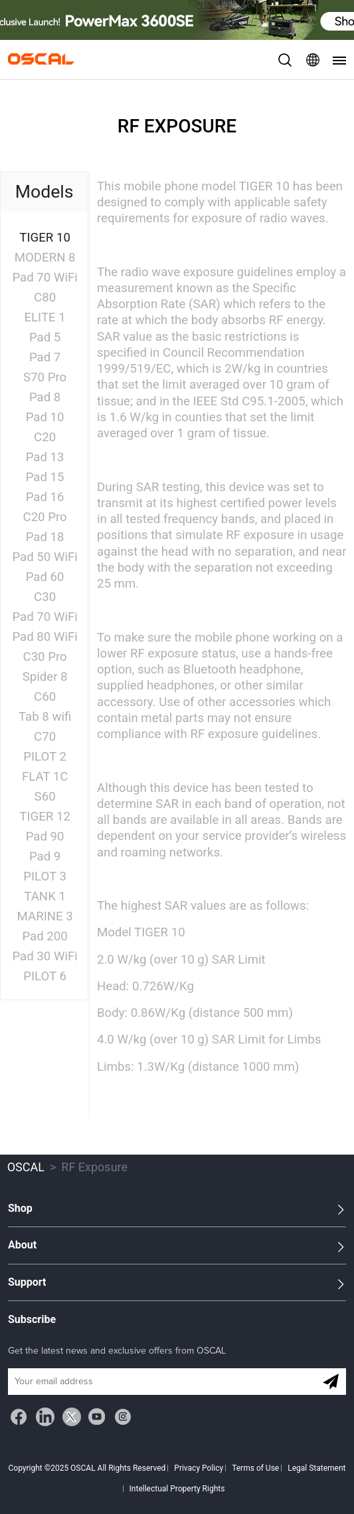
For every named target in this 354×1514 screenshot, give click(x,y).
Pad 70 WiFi (44, 277)
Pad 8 (44, 397)
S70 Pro (44, 377)
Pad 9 (44, 856)
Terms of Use (255, 1468)
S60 (45, 796)
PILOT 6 (44, 976)
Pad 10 (45, 417)
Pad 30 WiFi (44, 956)
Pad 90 (45, 836)
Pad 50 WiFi (44, 557)
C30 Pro (45, 657)
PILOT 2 (44, 756)
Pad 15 (45, 477)
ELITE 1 (44, 317)
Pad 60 (45, 577)
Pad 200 (44, 936)
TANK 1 (45, 896)
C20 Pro (45, 517)
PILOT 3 (44, 876)
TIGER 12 (44, 816)
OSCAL (25, 1167)
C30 (45, 597)
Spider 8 (45, 676)
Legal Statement (316, 1468)
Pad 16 (45, 497)
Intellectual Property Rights (177, 1488)
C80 (45, 297)
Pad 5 (44, 337)
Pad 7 (44, 357)
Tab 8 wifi (45, 716)
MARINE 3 (45, 916)
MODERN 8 (45, 257)
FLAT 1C (45, 776)
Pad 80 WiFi (44, 637)
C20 (45, 437)
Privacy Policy (198, 1468)
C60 (45, 696)
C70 (45, 736)
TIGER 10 (44, 237)
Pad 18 (45, 537)
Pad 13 (45, 457)
